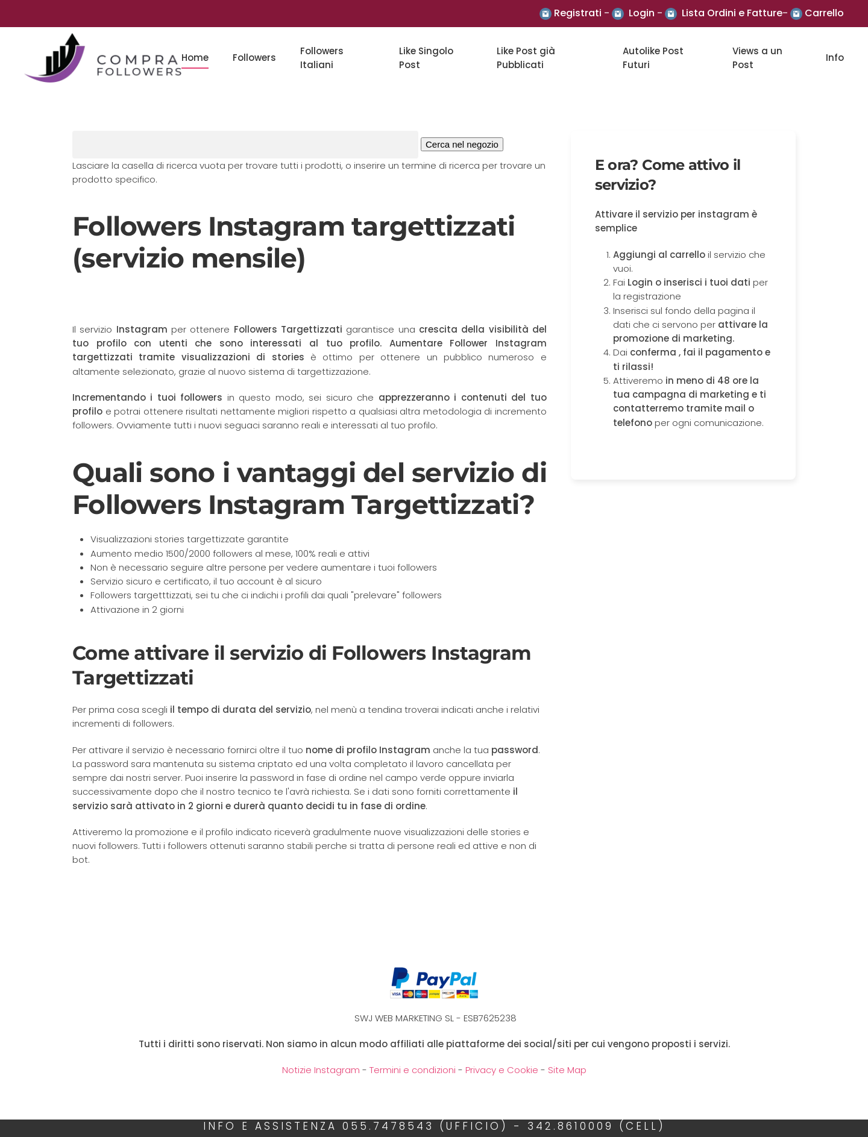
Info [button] (835, 57)
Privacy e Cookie (501, 1069)
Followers (254, 57)
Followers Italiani (322, 58)
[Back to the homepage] (102, 58)
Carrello (824, 13)
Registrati (578, 13)
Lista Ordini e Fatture (732, 13)
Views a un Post (757, 58)
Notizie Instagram (321, 1069)
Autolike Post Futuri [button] (653, 58)
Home (195, 57)
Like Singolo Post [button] (426, 58)
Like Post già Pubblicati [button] (526, 58)
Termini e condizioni (413, 1069)
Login (642, 13)
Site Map (567, 1069)
